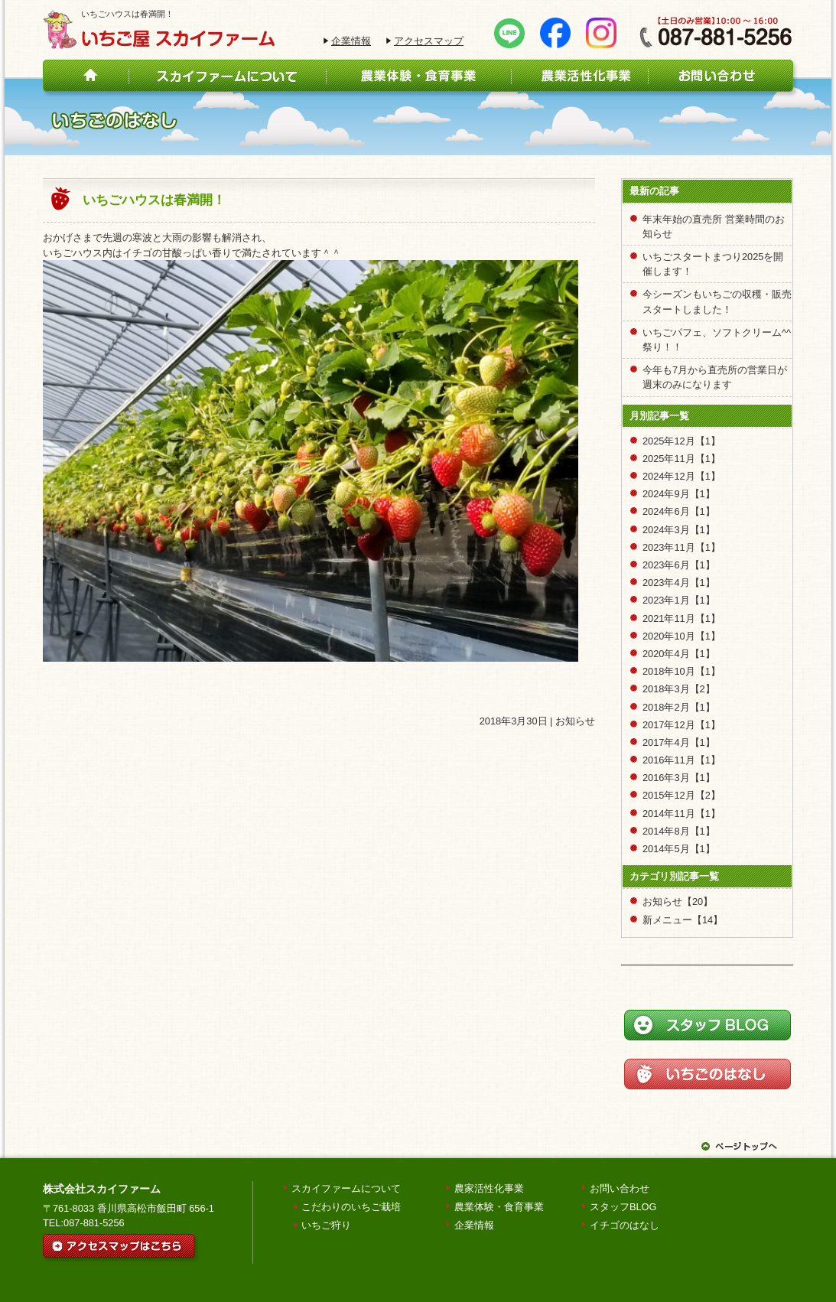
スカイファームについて (346, 1188)
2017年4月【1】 (678, 742)
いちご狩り (326, 1225)
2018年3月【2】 (678, 689)
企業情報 (351, 41)
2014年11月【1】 (681, 813)
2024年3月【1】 (678, 529)
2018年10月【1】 (681, 671)
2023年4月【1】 (678, 582)
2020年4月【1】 (678, 653)
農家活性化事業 (489, 1188)
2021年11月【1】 (681, 618)
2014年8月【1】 (678, 831)
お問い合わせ (619, 1188)
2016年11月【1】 (681, 760)
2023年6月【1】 (678, 565)
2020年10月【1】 (681, 636)
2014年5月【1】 (678, 848)
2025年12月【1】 (681, 441)
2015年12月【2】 (681, 795)
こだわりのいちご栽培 (351, 1206)
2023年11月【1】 (681, 547)
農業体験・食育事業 (499, 1206)
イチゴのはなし (624, 1225)
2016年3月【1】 (678, 777)
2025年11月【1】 (681, 458)
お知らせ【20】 (677, 901)
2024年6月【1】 (678, 511)
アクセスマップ (429, 41)
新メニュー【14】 (682, 920)
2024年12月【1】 (681, 476)
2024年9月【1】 (678, 494)
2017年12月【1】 (681, 725)
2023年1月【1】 (678, 600)
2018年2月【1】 (678, 707)
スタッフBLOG (623, 1206)
